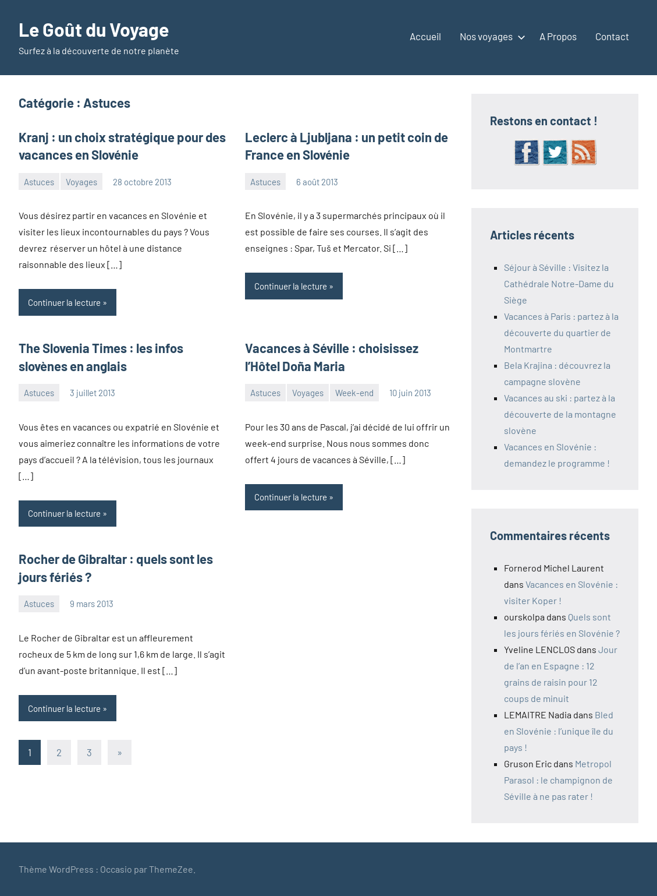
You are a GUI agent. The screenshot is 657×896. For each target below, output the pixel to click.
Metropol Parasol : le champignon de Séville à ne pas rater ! (558, 780)
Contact (612, 36)
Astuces (39, 182)
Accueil (425, 36)
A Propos (558, 36)
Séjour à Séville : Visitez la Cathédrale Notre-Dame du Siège (559, 283)
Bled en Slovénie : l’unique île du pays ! (558, 731)
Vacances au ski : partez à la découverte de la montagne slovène (560, 414)
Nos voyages (490, 36)
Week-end (354, 392)
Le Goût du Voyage (94, 29)
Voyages (81, 182)
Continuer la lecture (64, 302)
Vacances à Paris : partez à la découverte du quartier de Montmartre (561, 332)
